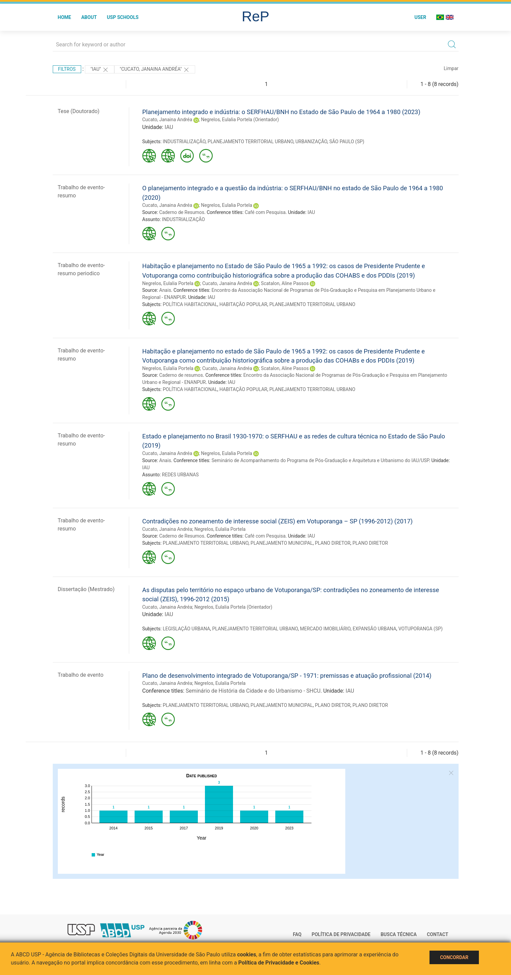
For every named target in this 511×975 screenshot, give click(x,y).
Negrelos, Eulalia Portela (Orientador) (240, 119)
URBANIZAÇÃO (311, 141)
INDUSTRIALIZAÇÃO (184, 141)
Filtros (67, 69)
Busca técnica (398, 934)
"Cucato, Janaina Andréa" (155, 69)
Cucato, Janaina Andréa (167, 119)
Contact (437, 934)
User (420, 17)
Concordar (454, 957)
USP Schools (123, 17)
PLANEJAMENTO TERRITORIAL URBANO (250, 141)
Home (64, 17)
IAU (169, 127)
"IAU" (99, 69)
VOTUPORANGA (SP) (420, 628)
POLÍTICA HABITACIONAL (190, 304)
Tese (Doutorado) (79, 111)
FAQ (297, 934)
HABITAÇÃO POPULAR (243, 304)
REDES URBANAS (180, 474)
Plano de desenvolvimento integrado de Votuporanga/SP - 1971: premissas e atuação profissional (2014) (287, 675)
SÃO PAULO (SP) (346, 141)
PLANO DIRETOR (332, 543)
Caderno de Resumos (181, 212)
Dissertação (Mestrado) (86, 589)
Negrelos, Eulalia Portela (226, 205)
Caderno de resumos (181, 375)
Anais (165, 290)
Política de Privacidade (340, 934)
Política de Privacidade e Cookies (279, 962)
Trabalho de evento (80, 675)
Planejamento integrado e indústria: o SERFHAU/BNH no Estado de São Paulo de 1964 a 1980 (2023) (281, 111)
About (89, 17)
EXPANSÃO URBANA (374, 628)
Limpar (451, 68)
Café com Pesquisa (265, 212)
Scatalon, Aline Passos (285, 283)
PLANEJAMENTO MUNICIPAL (282, 543)
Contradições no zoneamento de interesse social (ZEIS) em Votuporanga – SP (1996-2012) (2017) (277, 521)
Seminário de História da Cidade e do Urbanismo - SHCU (253, 691)
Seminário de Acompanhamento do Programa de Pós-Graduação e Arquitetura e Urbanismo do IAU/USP (320, 460)
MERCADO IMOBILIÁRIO (325, 628)
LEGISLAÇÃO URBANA (186, 628)
